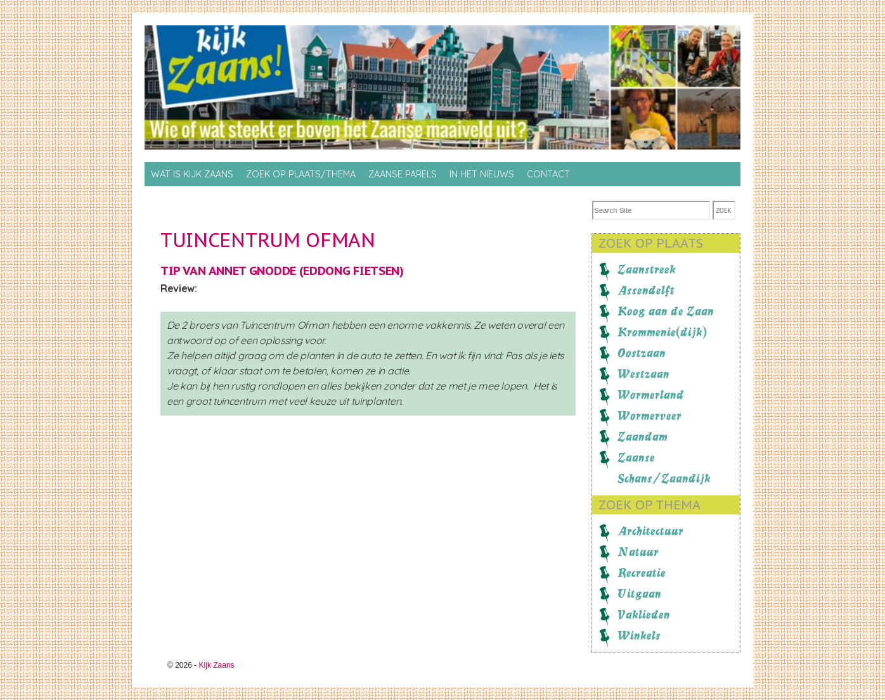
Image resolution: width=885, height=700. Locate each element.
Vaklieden (643, 614)
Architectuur (650, 531)
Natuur (638, 552)
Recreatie (641, 573)
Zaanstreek (646, 269)
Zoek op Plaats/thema (301, 174)
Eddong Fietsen (351, 270)
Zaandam (642, 436)
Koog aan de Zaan (665, 311)
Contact (548, 174)
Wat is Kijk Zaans (192, 174)
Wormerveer (649, 416)
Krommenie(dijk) (662, 332)
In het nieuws (481, 174)
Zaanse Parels (402, 174)
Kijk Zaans (217, 665)
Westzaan (643, 374)
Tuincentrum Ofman (267, 239)
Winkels (639, 635)
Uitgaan (639, 594)
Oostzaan (641, 353)
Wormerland (650, 395)
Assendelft (646, 290)
